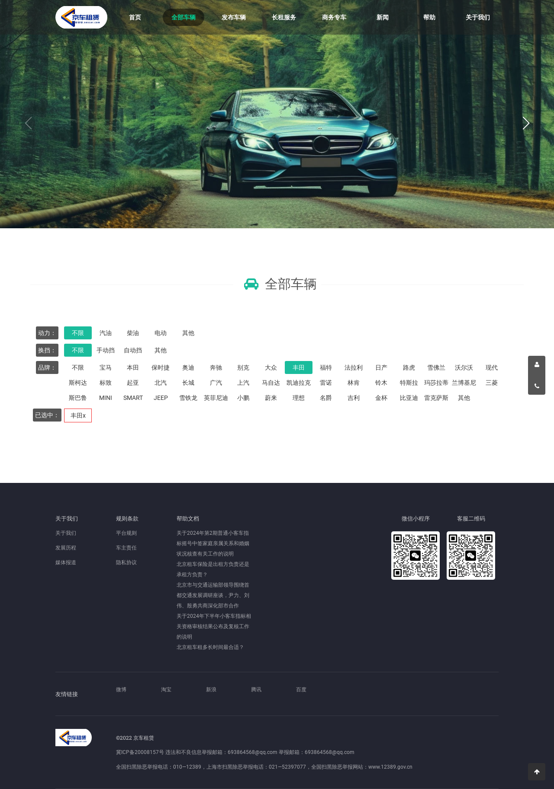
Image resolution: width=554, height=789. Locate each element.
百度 (301, 690)
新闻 (383, 17)
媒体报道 (65, 562)
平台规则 (126, 533)
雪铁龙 (188, 397)
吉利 (354, 397)
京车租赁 (81, 17)
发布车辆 (234, 17)
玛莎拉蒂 (436, 382)
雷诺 (326, 382)
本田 (133, 367)
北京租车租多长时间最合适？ (210, 647)
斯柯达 (78, 382)
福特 (326, 367)
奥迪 (188, 367)
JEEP (161, 397)
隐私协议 (126, 562)
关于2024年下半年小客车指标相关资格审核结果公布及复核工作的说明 (214, 626)
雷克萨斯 (436, 397)
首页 (135, 17)
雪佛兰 (436, 367)
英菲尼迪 (216, 397)
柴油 (133, 332)
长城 (188, 382)
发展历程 (65, 548)
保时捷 (160, 367)
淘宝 (166, 690)
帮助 (429, 17)
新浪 (211, 690)
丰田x (78, 415)
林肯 (354, 382)
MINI (105, 397)
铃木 (381, 382)
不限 (78, 332)
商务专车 (334, 17)
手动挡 (106, 350)
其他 (188, 332)
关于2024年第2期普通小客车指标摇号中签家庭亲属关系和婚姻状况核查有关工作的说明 (213, 543)
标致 (106, 382)
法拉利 (354, 367)
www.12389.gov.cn (390, 767)
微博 (121, 690)
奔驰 (216, 367)
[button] (526, 123)
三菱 (492, 382)
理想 (299, 397)
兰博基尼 (464, 382)
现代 (492, 367)
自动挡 (133, 350)
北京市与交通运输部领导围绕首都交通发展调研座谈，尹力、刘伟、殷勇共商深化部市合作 (213, 595)
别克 (243, 367)
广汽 (216, 382)
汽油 (106, 332)
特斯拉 (409, 382)
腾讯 (256, 690)
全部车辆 (183, 17)
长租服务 (284, 17)
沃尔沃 (464, 367)
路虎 (409, 367)
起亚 (133, 382)
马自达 (271, 382)
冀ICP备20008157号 (140, 752)
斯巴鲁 (78, 397)
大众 (271, 367)
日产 (381, 367)
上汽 (243, 382)
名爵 (326, 397)
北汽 (161, 382)
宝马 (106, 367)
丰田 (299, 367)
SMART (133, 397)
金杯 (381, 397)
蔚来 (271, 397)
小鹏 (243, 397)
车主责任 (126, 548)
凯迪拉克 (299, 382)
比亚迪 (409, 397)
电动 (161, 332)
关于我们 (478, 17)
